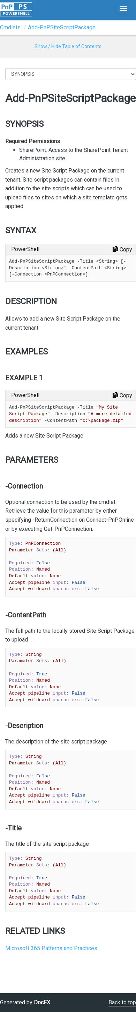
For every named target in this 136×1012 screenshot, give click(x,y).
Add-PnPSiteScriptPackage (62, 27)
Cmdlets (10, 27)
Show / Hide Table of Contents (68, 46)
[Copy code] (122, 249)
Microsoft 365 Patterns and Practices (51, 948)
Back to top (122, 1002)
